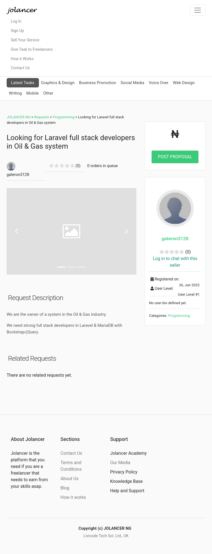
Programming (179, 316)
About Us (69, 478)
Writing (15, 93)
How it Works (22, 59)
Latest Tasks (23, 82)
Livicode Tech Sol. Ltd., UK (105, 536)
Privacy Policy (123, 472)
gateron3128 (174, 238)
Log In (16, 21)
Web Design (184, 82)
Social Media (132, 82)
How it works (73, 497)
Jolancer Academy (128, 453)
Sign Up (17, 30)
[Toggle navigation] (197, 10)
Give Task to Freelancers (32, 49)
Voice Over (158, 82)
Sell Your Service (25, 40)
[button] (16, 231)
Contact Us (20, 68)
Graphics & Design (58, 82)
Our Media (120, 462)
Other (48, 93)
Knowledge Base (126, 481)
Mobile (32, 93)
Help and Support (127, 490)
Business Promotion (97, 82)
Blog (64, 488)
